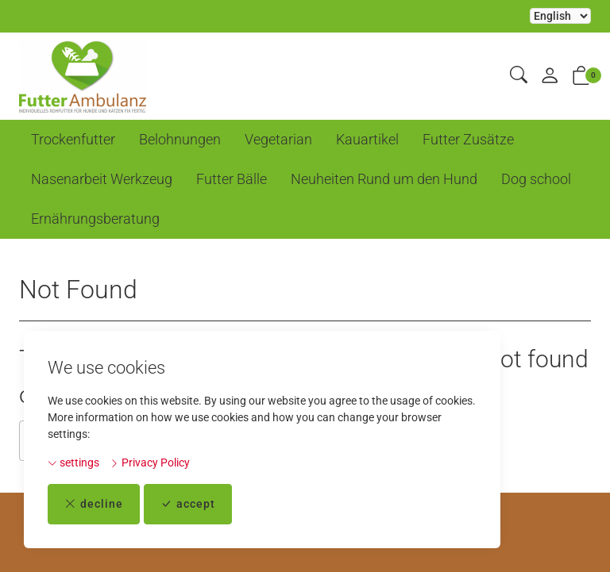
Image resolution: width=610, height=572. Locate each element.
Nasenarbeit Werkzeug (101, 179)
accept (187, 504)
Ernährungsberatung (95, 218)
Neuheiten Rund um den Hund (384, 179)
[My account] (549, 76)
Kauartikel (367, 139)
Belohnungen (180, 139)
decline (93, 504)
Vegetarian (278, 139)
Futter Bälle (231, 179)
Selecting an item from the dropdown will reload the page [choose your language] (560, 16)
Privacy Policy (150, 462)
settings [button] (73, 462)
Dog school (536, 179)
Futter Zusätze (468, 139)
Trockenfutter (73, 139)
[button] (518, 76)
